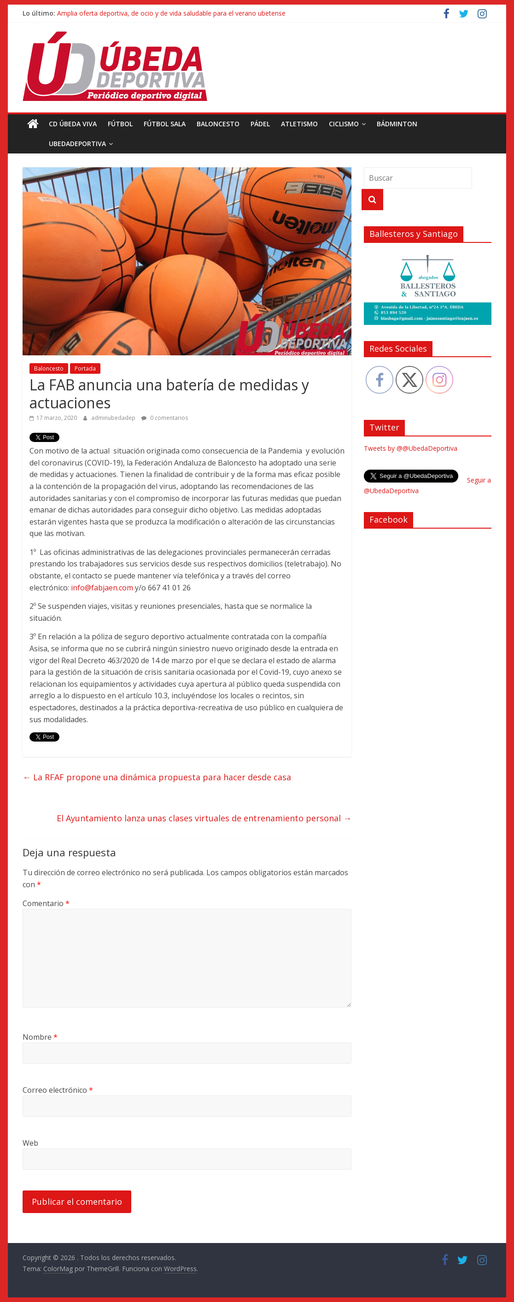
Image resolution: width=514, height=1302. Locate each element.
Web (30, 1143)
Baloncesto (218, 123)
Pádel (260, 123)
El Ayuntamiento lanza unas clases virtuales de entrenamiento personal (204, 818)
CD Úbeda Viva (73, 123)
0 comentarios (164, 418)
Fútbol (120, 123)
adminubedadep (114, 418)
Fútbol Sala (165, 123)
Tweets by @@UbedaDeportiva (410, 448)
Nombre (40, 1037)
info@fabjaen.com (102, 588)
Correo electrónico (58, 1090)
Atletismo (299, 123)
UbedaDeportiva (56, 143)
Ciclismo (344, 123)
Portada (85, 368)
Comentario (46, 903)
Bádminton (397, 123)
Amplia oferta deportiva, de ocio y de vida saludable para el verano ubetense (171, 13)
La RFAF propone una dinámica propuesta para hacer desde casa (157, 777)
